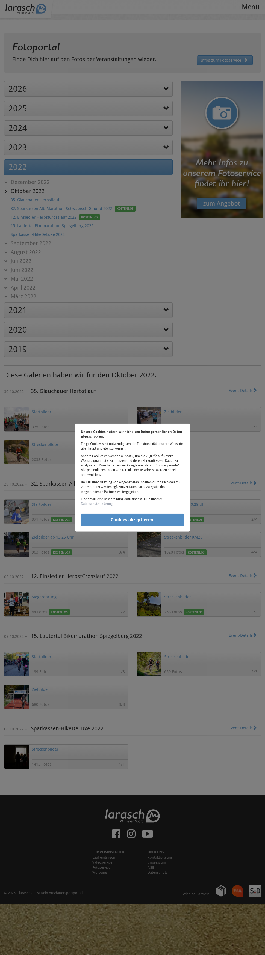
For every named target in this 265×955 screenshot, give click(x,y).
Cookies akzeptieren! (133, 520)
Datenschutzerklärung (97, 503)
